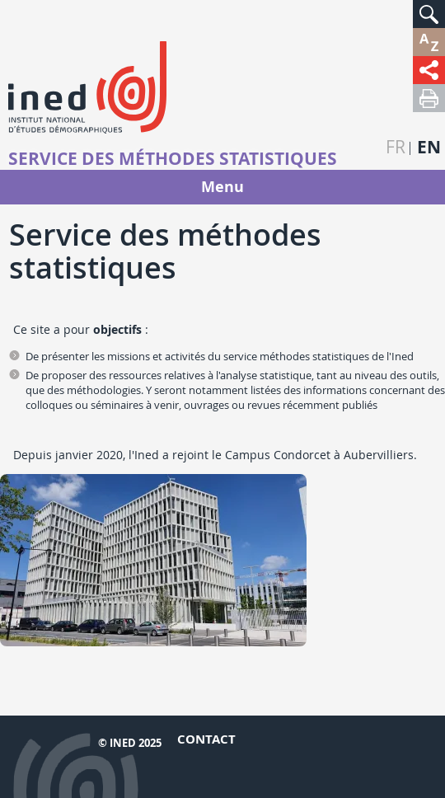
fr (395, 147)
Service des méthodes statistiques (172, 159)
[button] (429, 14)
